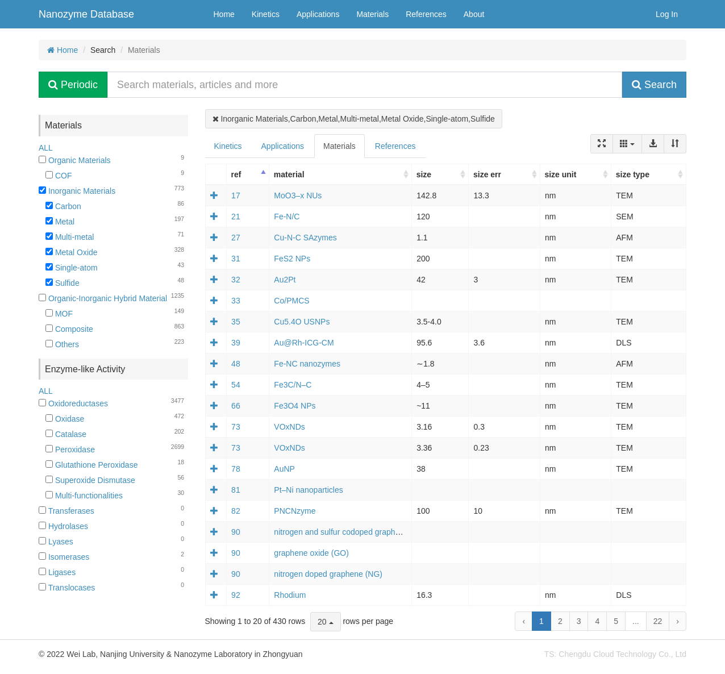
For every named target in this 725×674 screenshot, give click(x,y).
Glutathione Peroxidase (91, 464)
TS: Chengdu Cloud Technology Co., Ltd (615, 654)
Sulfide (62, 283)
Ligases (57, 572)
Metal (59, 221)
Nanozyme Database (86, 14)
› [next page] (677, 621)
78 (235, 468)
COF (58, 175)
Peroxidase (70, 449)
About (474, 14)
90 (235, 531)
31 (235, 258)
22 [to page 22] (658, 621)
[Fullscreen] (601, 143)
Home (224, 14)
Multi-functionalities (84, 495)
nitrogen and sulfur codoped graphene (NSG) (353, 531)
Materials (372, 14)
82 (235, 510)
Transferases (66, 510)
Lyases (56, 541)
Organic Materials (75, 160)
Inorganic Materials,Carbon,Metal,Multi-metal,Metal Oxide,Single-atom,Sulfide (354, 118)
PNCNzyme (294, 510)
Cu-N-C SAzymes (305, 237)
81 (235, 489)
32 (235, 279)
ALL (46, 147)
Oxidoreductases (73, 403)
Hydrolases (63, 526)
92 (235, 595)
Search (654, 84)
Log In (667, 14)
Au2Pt (284, 279)
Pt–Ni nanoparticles (308, 489)
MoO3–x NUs (298, 195)
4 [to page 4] (597, 621)
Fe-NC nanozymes (307, 363)
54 (235, 384)
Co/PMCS (291, 300)
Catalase (65, 434)
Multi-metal (69, 237)
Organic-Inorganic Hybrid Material (103, 298)
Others (62, 344)
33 (235, 300)
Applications (318, 14)
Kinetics (266, 14)
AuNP (284, 468)
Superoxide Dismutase (90, 480)
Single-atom (71, 267)
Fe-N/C (286, 216)
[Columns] (627, 143)
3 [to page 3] (579, 621)
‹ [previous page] (523, 621)
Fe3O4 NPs (294, 405)
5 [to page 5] (616, 621)
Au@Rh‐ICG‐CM (304, 342)
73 (235, 426)
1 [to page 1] (541, 621)
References (426, 14)
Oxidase (64, 418)
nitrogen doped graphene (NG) (328, 574)
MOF (59, 313)
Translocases (67, 587)
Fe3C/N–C (292, 384)
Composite (69, 329)
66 (235, 405)
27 (235, 237)
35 (235, 321)
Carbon (63, 206)
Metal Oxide (71, 252)
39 (235, 342)
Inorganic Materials (77, 190)
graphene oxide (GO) (311, 552)
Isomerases (64, 556)
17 (235, 195)
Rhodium (290, 595)
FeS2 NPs (292, 258)
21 (235, 216)
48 (235, 363)
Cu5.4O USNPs (302, 321)
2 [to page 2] (560, 621)
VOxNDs (289, 426)
